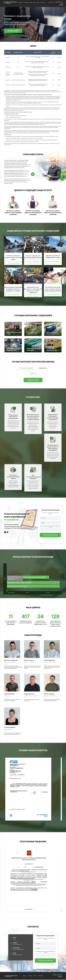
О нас (35, 976)
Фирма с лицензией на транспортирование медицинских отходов (52, 348)
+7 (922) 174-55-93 (58, 2)
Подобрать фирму (33, 380)
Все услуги (21, 2)
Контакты (42, 2)
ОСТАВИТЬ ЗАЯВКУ (13, 31)
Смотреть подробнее (13, 263)
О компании (26, 2)
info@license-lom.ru (18, 955)
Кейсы (34, 2)
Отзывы (30, 2)
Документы (43, 368)
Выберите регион (50, 2)
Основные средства (26, 368)
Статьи (38, 2)
